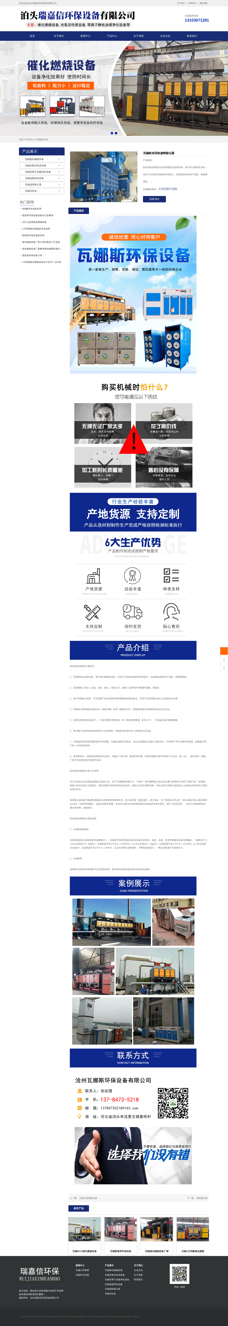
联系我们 (192, 3)
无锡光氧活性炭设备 (35, 165)
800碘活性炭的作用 (31, 208)
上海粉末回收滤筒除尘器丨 (30, 1317)
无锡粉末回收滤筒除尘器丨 (121, 1317)
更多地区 (137, 1317)
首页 (32, 36)
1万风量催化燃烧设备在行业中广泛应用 (41, 262)
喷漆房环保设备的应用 (33, 235)
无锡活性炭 (31, 190)
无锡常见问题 (82, 1275)
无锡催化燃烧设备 (34, 159)
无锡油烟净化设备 (34, 178)
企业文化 (165, 36)
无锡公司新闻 (82, 1270)
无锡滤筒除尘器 (33, 184)
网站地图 (203, 3)
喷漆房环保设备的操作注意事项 (37, 215)
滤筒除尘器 (42, 139)
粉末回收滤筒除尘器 (80, 666)
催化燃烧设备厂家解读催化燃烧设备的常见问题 (43, 248)
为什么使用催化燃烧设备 (34, 222)
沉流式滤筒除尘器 (88, 1198)
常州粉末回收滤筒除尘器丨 (98, 1317)
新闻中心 (85, 36)
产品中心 (112, 36)
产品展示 (109, 1265)
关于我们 (181, 3)
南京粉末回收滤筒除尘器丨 (53, 1317)
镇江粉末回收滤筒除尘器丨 (76, 1317)
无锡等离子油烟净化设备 (38, 171)
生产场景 (139, 36)
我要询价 (154, 199)
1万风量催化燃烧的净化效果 (36, 228)
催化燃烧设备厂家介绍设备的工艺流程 (41, 242)
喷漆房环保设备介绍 (32, 255)
